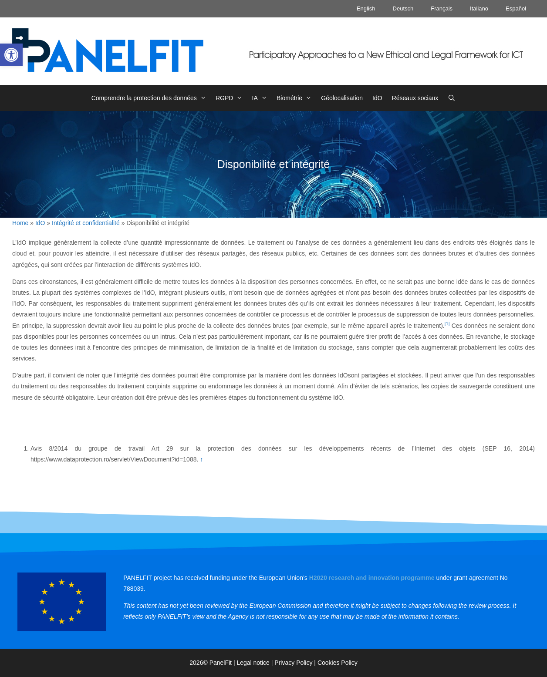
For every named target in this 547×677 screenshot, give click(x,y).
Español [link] (516, 8)
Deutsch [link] (403, 8)
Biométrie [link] (296, 98)
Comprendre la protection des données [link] (151, 98)
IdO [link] (377, 97)
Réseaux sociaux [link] (415, 97)
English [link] (366, 8)
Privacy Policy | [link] (295, 662)
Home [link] (20, 222)
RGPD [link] (231, 98)
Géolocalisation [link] (342, 97)
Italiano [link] (479, 8)
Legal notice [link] (253, 662)
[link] (11, 55)
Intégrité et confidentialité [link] (86, 222)
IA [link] (262, 98)
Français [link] (441, 8)
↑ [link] (201, 459)
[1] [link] (447, 323)
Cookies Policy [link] (337, 662)
